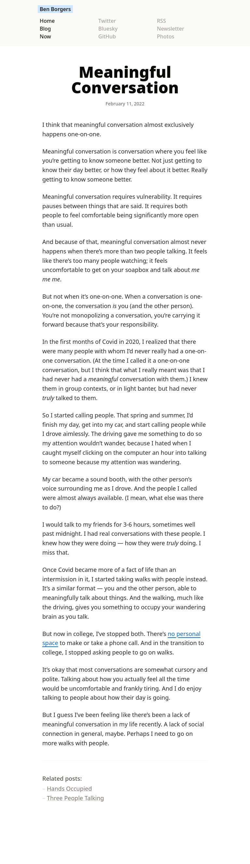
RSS (161, 20)
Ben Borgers (55, 9)
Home (47, 20)
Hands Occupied (69, 788)
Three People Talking (75, 798)
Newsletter (170, 28)
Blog (45, 28)
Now (45, 36)
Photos (165, 36)
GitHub (107, 36)
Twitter (107, 20)
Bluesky (108, 28)
